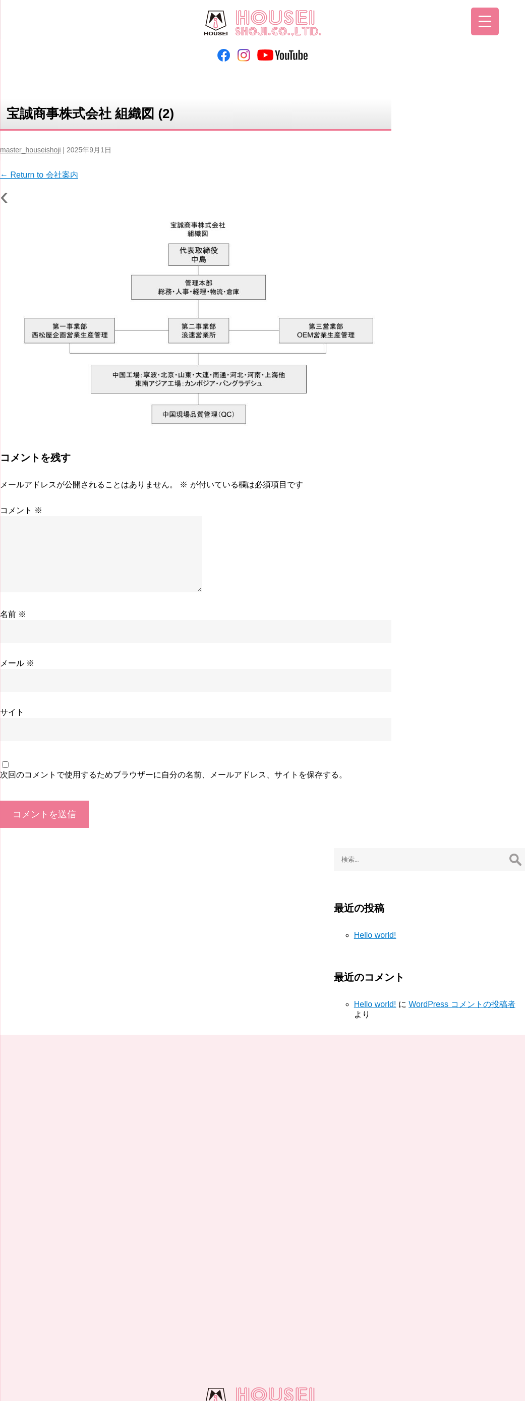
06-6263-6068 (262, 1266)
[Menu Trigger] (485, 21)
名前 (13, 601)
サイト (12, 699)
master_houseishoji (30, 150)
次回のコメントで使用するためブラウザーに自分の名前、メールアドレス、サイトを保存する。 (173, 761)
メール (17, 650)
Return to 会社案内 (39, 175)
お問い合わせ (266, 1297)
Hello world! (435, 190)
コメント (21, 497)
